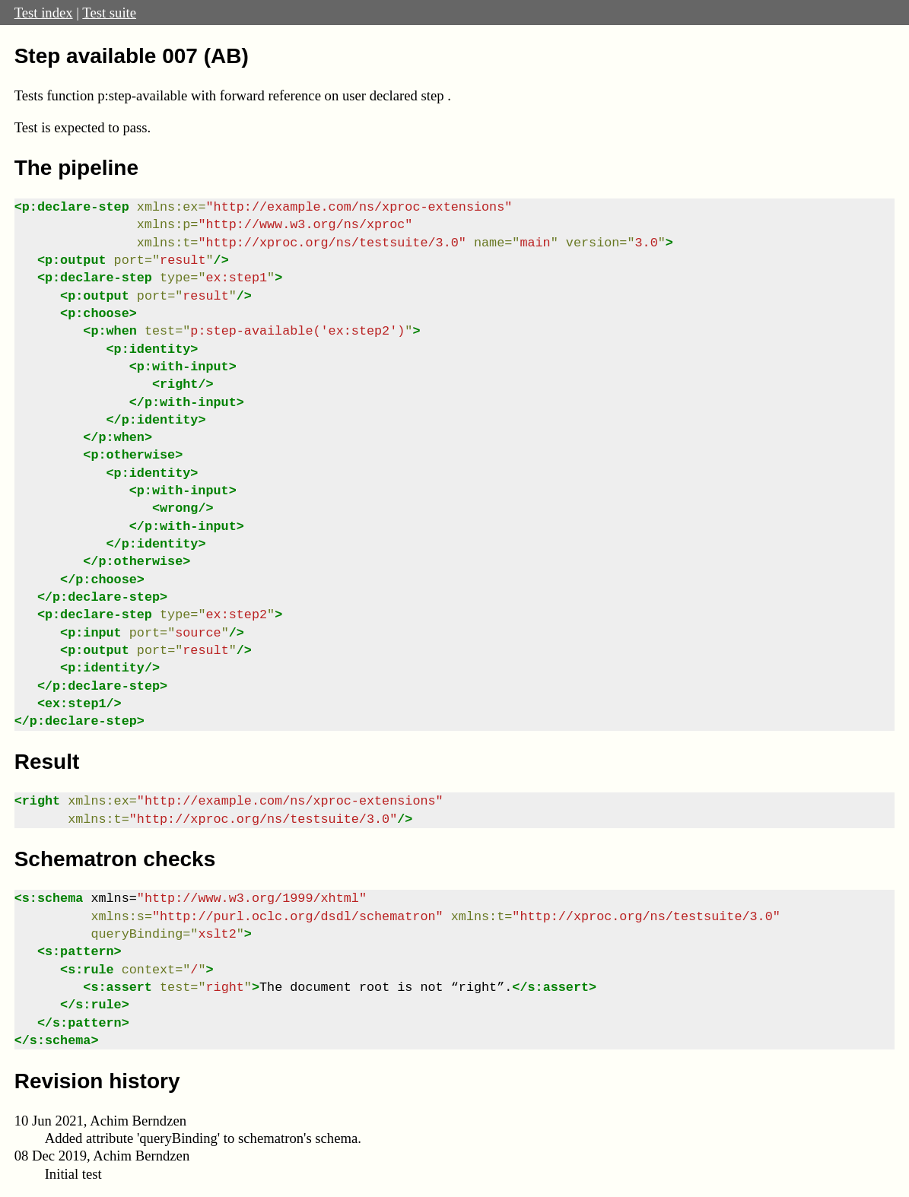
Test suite (109, 13)
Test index (43, 13)
